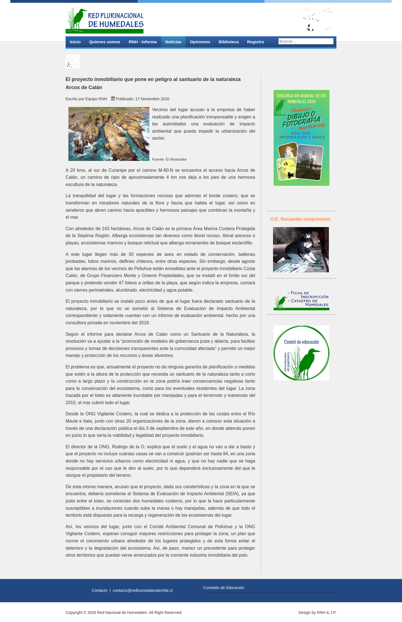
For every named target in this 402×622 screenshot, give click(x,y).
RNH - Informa (143, 41)
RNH (321, 612)
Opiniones (200, 41)
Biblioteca (229, 41)
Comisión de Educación (223, 587)
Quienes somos (104, 41)
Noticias (173, 41)
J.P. (333, 612)
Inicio (75, 41)
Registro (255, 41)
